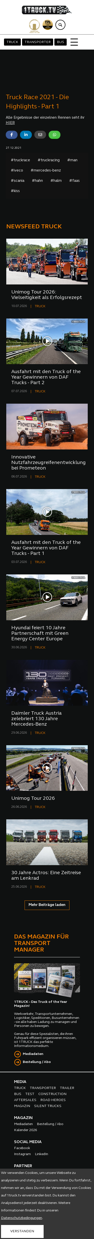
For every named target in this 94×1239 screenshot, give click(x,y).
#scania (17, 181)
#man (72, 160)
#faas (74, 181)
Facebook (22, 1148)
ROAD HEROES (53, 1100)
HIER (10, 123)
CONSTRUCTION (52, 1094)
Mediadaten (33, 1054)
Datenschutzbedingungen (21, 1218)
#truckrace (20, 160)
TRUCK (12, 42)
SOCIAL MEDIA (28, 1142)
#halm (56, 181)
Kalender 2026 (25, 1130)
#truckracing (49, 160)
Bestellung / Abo (37, 1062)
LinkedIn (41, 1154)
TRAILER (67, 1088)
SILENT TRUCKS (47, 1106)
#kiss (15, 191)
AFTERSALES (25, 1100)
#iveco (17, 171)
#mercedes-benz (46, 171)
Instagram (22, 1154)
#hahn (37, 181)
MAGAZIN (22, 1106)
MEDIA (20, 1082)
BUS (60, 42)
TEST (29, 1094)
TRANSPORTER (38, 42)
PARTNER (23, 1166)
